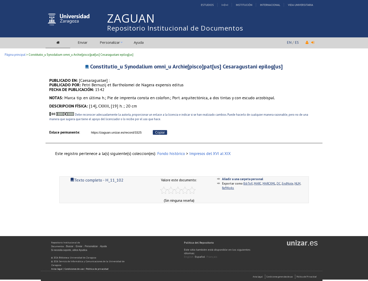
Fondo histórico (171, 153)
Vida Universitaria (300, 5)
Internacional (270, 5)
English (188, 256)
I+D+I (225, 5)
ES (297, 42)
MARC (257, 184)
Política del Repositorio (199, 242)
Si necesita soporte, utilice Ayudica (69, 250)
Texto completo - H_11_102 (96, 180)
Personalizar (110, 42)
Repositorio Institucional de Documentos (175, 28)
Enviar (83, 42)
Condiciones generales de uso (279, 276)
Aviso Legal (258, 276)
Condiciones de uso (74, 268)
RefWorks (228, 188)
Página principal (15, 55)
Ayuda (139, 42)
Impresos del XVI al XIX (210, 153)
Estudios (207, 5)
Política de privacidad (97, 268)
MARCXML (269, 184)
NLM (297, 184)
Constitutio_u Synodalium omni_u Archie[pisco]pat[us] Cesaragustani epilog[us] (186, 66)
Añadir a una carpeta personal (242, 179)
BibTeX (248, 184)
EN (289, 42)
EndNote (287, 184)
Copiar (160, 132)
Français (212, 256)
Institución (244, 5)
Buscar (69, 246)
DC (279, 184)
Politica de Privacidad (306, 276)
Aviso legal (56, 268)
